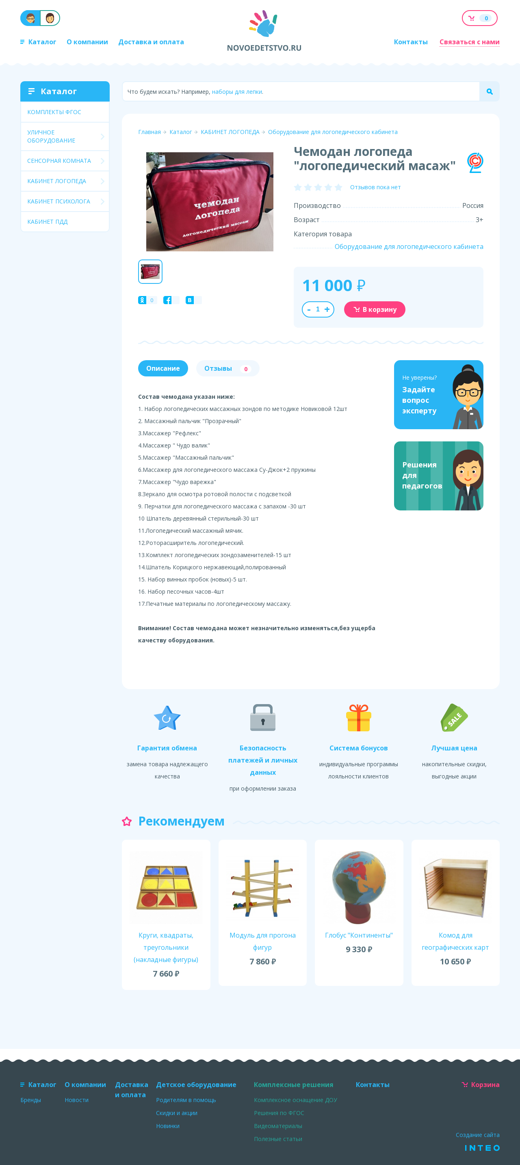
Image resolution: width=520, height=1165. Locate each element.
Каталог (38, 41)
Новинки (168, 1126)
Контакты (411, 41)
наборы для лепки (237, 91)
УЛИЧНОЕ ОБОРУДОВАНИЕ (51, 136)
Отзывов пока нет (375, 187)
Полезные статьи (278, 1139)
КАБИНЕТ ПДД (47, 221)
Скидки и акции (176, 1113)
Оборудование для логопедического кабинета (333, 132)
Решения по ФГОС (279, 1113)
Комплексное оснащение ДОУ (295, 1100)
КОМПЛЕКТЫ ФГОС (54, 112)
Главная (149, 132)
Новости (77, 1100)
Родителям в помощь (186, 1100)
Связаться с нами (470, 41)
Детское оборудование (196, 1084)
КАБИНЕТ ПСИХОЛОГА (58, 201)
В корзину (374, 309)
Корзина (481, 1084)
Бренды (30, 1100)
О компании (87, 41)
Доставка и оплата (151, 41)
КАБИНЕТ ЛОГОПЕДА (56, 181)
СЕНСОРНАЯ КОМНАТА (59, 160)
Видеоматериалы (278, 1126)
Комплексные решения (294, 1084)
